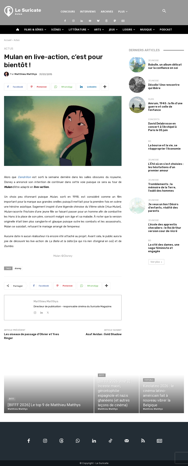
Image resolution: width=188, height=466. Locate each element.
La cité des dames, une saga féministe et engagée (163, 248)
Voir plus (156, 261)
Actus (16, 40)
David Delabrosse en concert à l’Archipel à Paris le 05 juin (162, 127)
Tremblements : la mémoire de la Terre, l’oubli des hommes (162, 187)
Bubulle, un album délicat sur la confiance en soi (165, 66)
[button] (164, 11)
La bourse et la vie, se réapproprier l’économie (164, 147)
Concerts (153, 119)
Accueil (7, 40)
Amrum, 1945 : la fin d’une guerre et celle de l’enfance (165, 107)
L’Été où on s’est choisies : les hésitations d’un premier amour (165, 167)
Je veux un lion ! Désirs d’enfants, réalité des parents (163, 208)
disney (18, 268)
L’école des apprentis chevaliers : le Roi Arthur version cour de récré (164, 228)
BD (149, 141)
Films (151, 99)
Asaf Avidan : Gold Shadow (104, 334)
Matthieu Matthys (26, 74)
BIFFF (11, 399)
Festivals (148, 380)
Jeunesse (153, 60)
